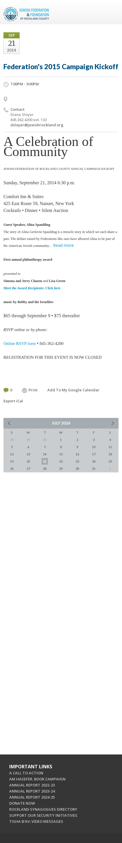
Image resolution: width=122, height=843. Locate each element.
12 (12, 454)
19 (12, 461)
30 (77, 468)
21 (44, 461)
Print (29, 390)
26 (12, 468)
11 (110, 447)
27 (28, 468)
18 (110, 454)
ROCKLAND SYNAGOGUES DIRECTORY (43, 809)
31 (93, 468)
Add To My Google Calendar (73, 390)
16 (77, 454)
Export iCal (13, 400)
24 (93, 461)
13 (28, 454)
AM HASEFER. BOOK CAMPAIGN (37, 779)
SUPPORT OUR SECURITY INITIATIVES (43, 815)
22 (61, 461)
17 (93, 454)
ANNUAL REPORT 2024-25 (32, 797)
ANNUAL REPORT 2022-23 (32, 785)
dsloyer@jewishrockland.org (36, 124)
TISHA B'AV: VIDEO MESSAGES (36, 821)
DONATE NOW (22, 803)
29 (61, 468)
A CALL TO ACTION (26, 773)
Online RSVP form (19, 343)
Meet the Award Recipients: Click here (32, 288)
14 (44, 454)
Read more (63, 245)
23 (77, 461)
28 (44, 468)
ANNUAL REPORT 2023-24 (32, 791)
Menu (112, 12)
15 (61, 454)
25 (110, 461)
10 (93, 447)
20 (28, 461)
